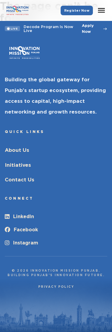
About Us (17, 150)
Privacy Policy (56, 286)
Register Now (76, 10)
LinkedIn (19, 216)
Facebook (21, 229)
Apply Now (94, 28)
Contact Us (19, 180)
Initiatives (18, 165)
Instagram (21, 243)
